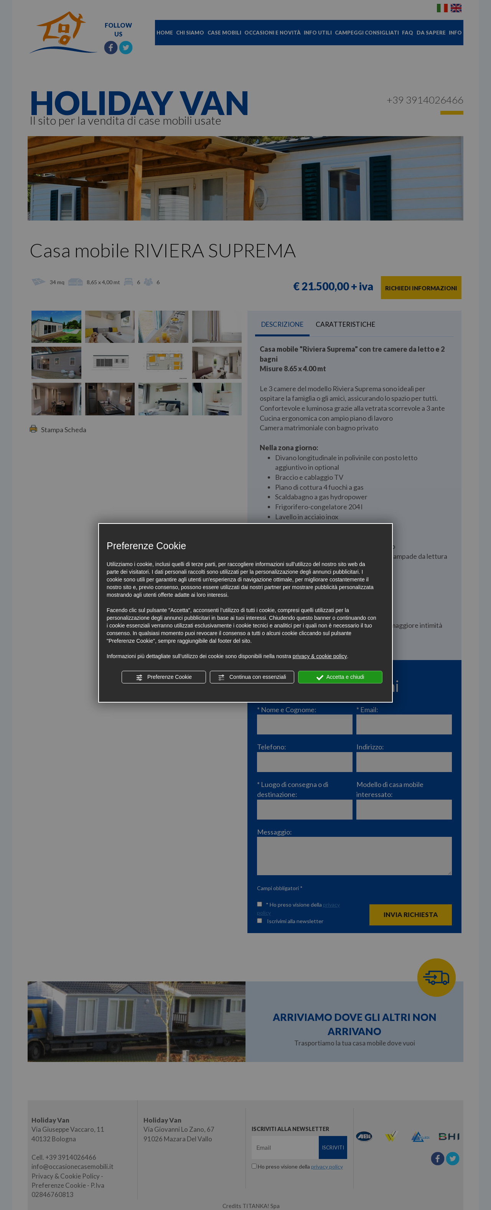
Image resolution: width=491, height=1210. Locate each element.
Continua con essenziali (252, 677)
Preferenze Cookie (164, 677)
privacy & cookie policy (320, 656)
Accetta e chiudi (340, 677)
